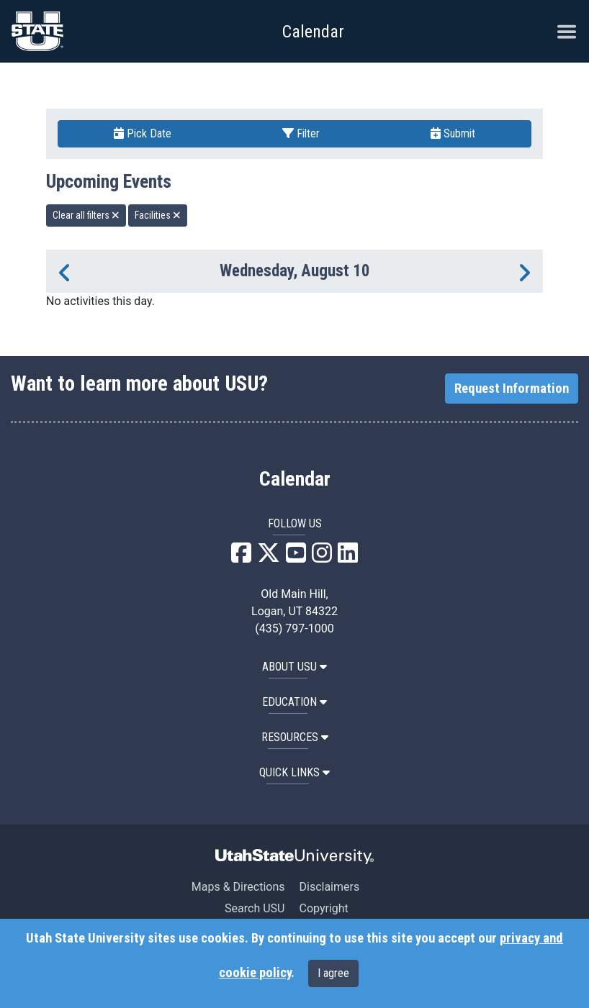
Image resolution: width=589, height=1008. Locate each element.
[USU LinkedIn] (348, 557)
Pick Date (142, 133)
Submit (453, 133)
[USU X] (268, 557)
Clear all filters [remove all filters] (86, 215)
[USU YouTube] (296, 557)
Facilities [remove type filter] (158, 215)
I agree (333, 973)
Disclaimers (329, 887)
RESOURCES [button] (294, 737)
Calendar (295, 479)
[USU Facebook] (241, 557)
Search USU (254, 908)
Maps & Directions (238, 887)
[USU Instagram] (322, 557)
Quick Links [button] (294, 772)
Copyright (323, 908)
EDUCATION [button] (294, 702)
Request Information (511, 388)
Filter (301, 133)
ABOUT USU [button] (294, 666)
